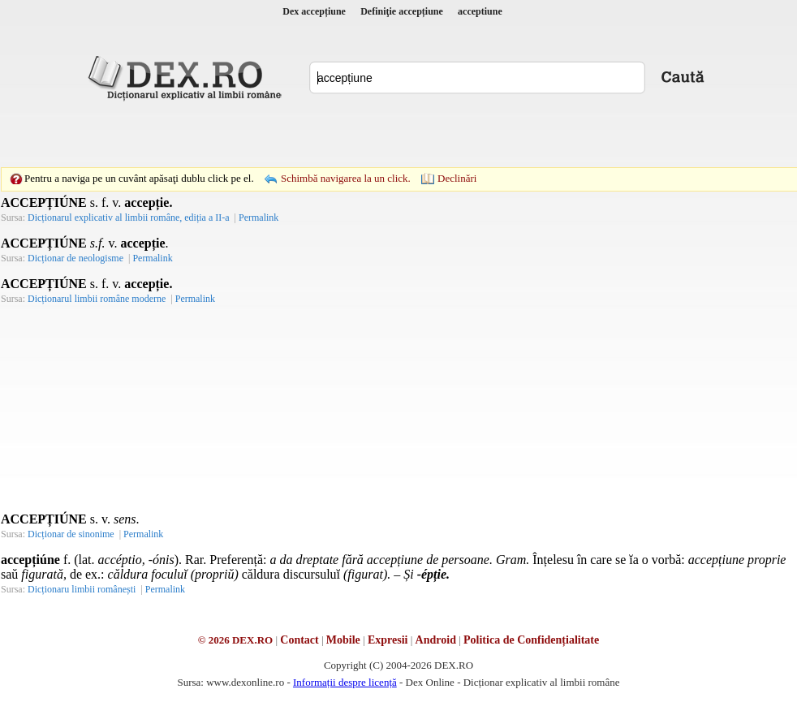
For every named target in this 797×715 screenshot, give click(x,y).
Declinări (456, 178)
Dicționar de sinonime (71, 534)
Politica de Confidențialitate (531, 640)
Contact (299, 640)
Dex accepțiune (314, 11)
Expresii (388, 640)
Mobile (343, 640)
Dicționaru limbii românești (82, 589)
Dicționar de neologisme (75, 258)
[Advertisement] (286, 134)
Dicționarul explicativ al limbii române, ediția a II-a (129, 217)
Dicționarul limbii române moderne (97, 298)
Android (436, 640)
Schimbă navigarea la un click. (346, 178)
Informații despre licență (345, 682)
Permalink (258, 217)
